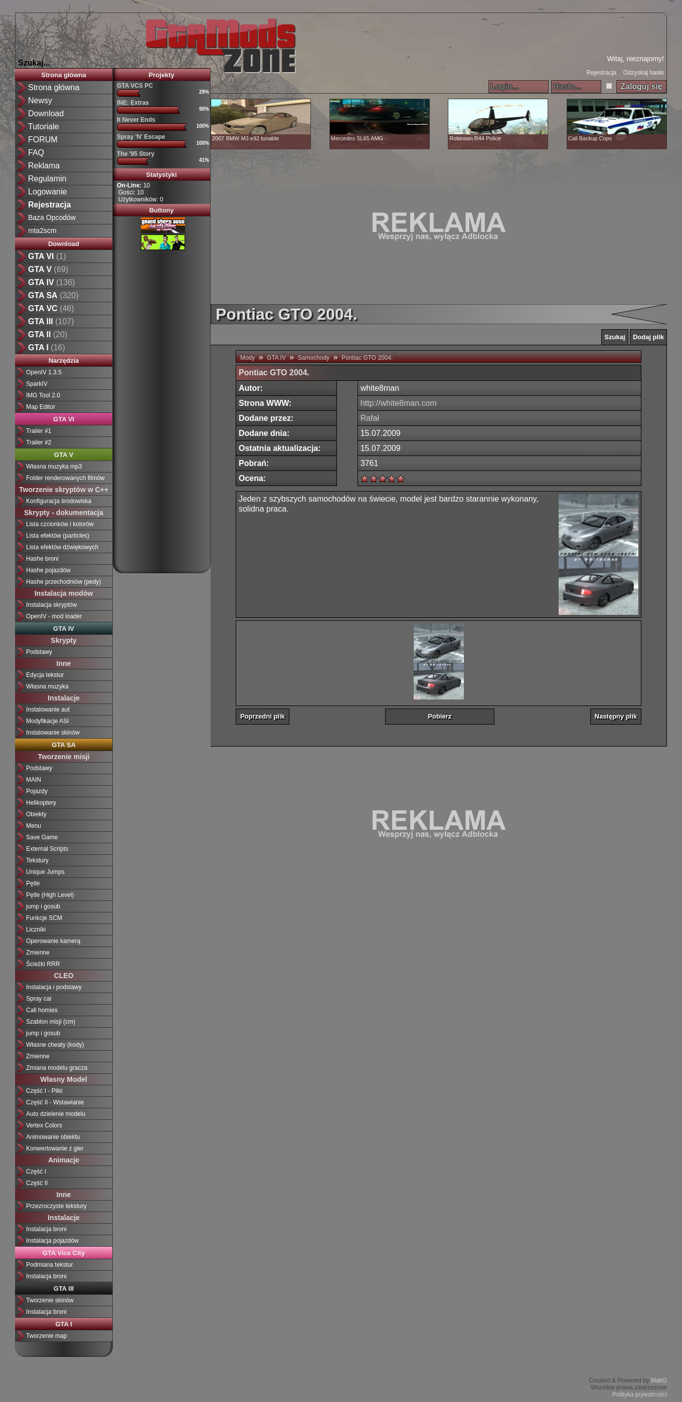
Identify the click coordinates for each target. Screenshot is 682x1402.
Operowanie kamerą (53, 941)
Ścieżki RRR (43, 964)
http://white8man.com (399, 403)
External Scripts (47, 848)
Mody (247, 357)
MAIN (33, 779)
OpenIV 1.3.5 (44, 372)
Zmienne (38, 952)
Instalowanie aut (48, 709)
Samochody (313, 357)
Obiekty (36, 814)
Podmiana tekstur (49, 1264)
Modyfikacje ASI (47, 721)
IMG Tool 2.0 (43, 395)
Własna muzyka (47, 686)
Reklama (44, 165)
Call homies (42, 1010)
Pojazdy (37, 791)
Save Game (42, 837)
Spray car (39, 998)
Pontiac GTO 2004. (367, 357)
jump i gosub (43, 906)
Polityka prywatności (639, 1394)
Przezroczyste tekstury (56, 1206)
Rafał (370, 418)
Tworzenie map (46, 1335)
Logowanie (47, 191)
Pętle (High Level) (50, 894)
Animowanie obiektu (53, 1136)
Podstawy (39, 651)
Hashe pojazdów (48, 570)
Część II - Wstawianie (55, 1102)
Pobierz (439, 716)
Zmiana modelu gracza (56, 1067)
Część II (37, 1183)
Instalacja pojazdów (52, 1240)
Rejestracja (601, 72)
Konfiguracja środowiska (58, 501)
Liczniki (36, 929)
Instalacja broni (46, 1229)
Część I (36, 1171)
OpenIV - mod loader (54, 616)
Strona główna (53, 87)
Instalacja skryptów (51, 604)
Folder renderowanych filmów (65, 478)
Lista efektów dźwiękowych (62, 547)
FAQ (36, 152)
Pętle (33, 883)
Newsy (40, 100)
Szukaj (614, 337)
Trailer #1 (38, 430)
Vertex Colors (44, 1125)
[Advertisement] (161, 408)
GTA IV (276, 357)
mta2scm (42, 230)
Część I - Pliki (44, 1090)
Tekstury (37, 860)
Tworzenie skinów (50, 1300)
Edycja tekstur (45, 674)
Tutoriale (43, 126)
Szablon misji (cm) (50, 1021)
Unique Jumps (45, 871)
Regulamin (47, 178)
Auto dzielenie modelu (55, 1113)
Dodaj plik (648, 337)
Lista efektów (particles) (57, 535)
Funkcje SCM (44, 917)
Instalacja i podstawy (54, 987)
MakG (659, 1380)
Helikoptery (41, 802)
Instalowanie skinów (53, 732)
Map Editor (40, 406)
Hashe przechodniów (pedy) (63, 581)
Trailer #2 (38, 442)
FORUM (43, 139)
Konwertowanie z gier (55, 1148)
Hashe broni (42, 558)
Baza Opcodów (52, 217)
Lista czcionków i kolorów (60, 524)
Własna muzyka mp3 (54, 466)
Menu (33, 825)
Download (46, 113)
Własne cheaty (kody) (55, 1044)
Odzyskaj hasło (643, 72)
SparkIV (37, 383)
